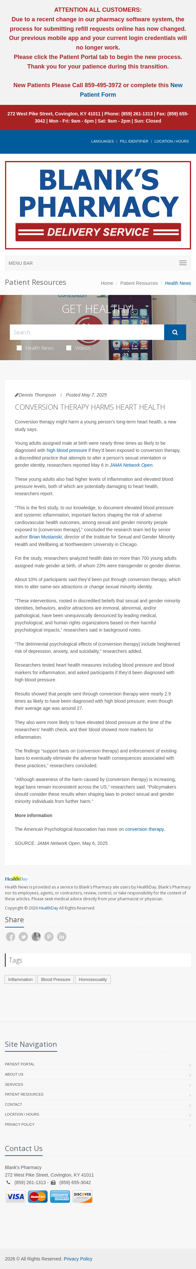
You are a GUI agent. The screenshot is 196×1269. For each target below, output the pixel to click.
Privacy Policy (20, 1124)
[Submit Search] (175, 332)
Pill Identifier (134, 141)
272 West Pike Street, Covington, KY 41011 (54, 113)
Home (107, 283)
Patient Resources (139, 283)
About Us (14, 1074)
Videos (78, 347)
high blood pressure (67, 450)
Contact (13, 1104)
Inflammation (20, 979)
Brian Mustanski (45, 536)
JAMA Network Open (131, 465)
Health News (35, 347)
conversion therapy (144, 829)
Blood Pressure (55, 979)
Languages (102, 141)
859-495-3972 (102, 85)
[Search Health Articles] (87, 332)
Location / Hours (172, 141)
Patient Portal (20, 1064)
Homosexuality (93, 979)
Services (14, 1084)
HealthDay (48, 908)
